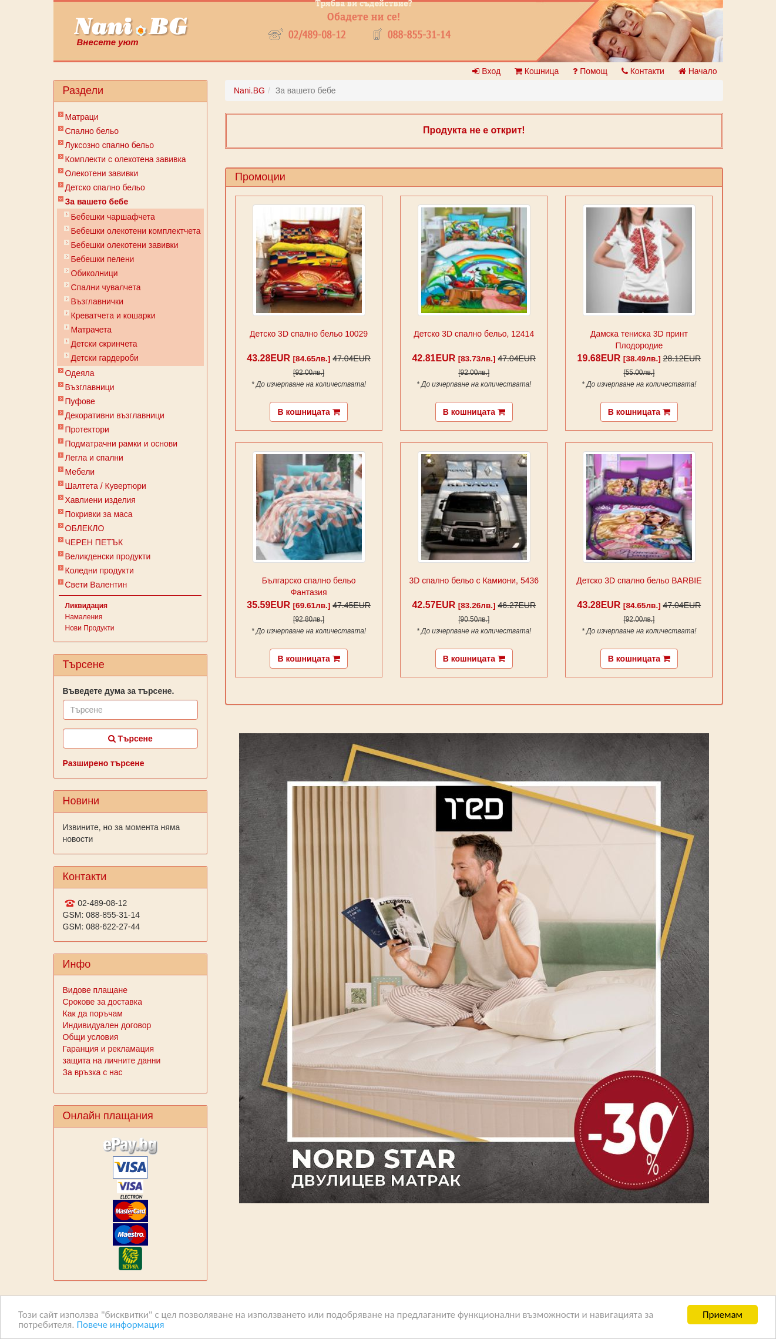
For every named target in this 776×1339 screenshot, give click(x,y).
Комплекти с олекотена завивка (125, 159)
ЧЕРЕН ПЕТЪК (94, 542)
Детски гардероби (105, 358)
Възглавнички (97, 301)
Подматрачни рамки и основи (121, 443)
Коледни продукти (99, 570)
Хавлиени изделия (100, 500)
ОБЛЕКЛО (85, 528)
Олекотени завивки (102, 173)
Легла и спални (94, 457)
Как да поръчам (93, 1013)
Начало (697, 71)
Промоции (260, 177)
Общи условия (91, 1037)
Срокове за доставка (102, 1001)
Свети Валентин (96, 584)
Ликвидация (86, 606)
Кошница (537, 71)
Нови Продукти (90, 628)
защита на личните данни (112, 1060)
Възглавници (90, 387)
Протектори (87, 429)
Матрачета (91, 329)
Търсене (130, 738)
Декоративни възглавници (114, 415)
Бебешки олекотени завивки (125, 245)
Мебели (80, 471)
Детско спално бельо (105, 187)
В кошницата (308, 412)
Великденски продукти (108, 556)
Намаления (84, 617)
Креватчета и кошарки (113, 315)
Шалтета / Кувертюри (105, 486)
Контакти (643, 71)
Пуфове (80, 401)
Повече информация (120, 1325)
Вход (486, 71)
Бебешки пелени (103, 259)
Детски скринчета (104, 343)
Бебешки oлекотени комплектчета (136, 231)
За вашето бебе (97, 201)
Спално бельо (92, 131)
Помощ (590, 71)
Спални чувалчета (106, 287)
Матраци (82, 117)
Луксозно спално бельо (109, 145)
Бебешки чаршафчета (113, 217)
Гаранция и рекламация (108, 1048)
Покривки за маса (99, 514)
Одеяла (80, 373)
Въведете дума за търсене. (118, 691)
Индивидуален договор (107, 1025)
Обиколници (94, 273)
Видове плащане (95, 990)
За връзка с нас (93, 1072)
